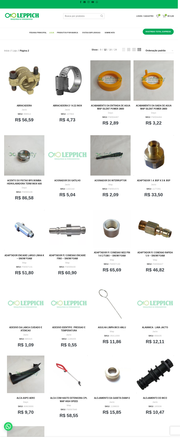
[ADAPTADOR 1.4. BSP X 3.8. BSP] (153, 155)
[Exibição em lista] (123, 50)
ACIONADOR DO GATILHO (67, 180)
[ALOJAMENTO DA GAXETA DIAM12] (112, 374)
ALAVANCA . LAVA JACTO (155, 327)
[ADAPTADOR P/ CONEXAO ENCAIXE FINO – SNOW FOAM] (67, 230)
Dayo (110, 113)
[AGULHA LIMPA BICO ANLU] (112, 303)
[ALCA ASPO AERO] (25, 374)
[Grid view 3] (134, 50)
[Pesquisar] (83, 16)
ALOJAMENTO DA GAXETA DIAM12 (112, 398)
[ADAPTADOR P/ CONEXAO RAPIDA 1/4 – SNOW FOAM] (155, 229)
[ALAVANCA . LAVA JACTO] (155, 303)
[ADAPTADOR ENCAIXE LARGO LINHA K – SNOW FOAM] (24, 230)
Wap (110, 184)
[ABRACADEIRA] (24, 80)
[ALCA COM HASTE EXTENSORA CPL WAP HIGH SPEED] (69, 374)
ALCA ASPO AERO (26, 398)
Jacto (24, 109)
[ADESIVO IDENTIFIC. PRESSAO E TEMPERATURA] (69, 303)
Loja (15, 50)
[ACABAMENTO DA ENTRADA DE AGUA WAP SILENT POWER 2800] (110, 80)
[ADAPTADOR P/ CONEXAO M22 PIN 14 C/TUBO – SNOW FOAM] (112, 229)
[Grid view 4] (139, 50)
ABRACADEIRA (24, 105)
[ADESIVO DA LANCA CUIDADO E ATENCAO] (25, 303)
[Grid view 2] (128, 50)
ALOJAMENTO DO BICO (155, 398)
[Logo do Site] (22, 16)
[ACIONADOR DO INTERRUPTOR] (110, 155)
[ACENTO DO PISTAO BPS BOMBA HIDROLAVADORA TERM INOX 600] (24, 155)
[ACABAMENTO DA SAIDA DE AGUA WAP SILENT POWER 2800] (153, 80)
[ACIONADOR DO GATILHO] (67, 155)
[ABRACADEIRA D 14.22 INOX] (67, 80)
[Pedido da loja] (159, 50)
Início (7, 50)
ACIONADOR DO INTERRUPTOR (110, 180)
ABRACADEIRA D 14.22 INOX (67, 105)
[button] (5, 428)
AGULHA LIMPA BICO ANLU (112, 327)
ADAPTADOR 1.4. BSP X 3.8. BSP (153, 180)
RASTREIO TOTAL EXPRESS (158, 32)
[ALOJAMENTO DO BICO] (155, 374)
